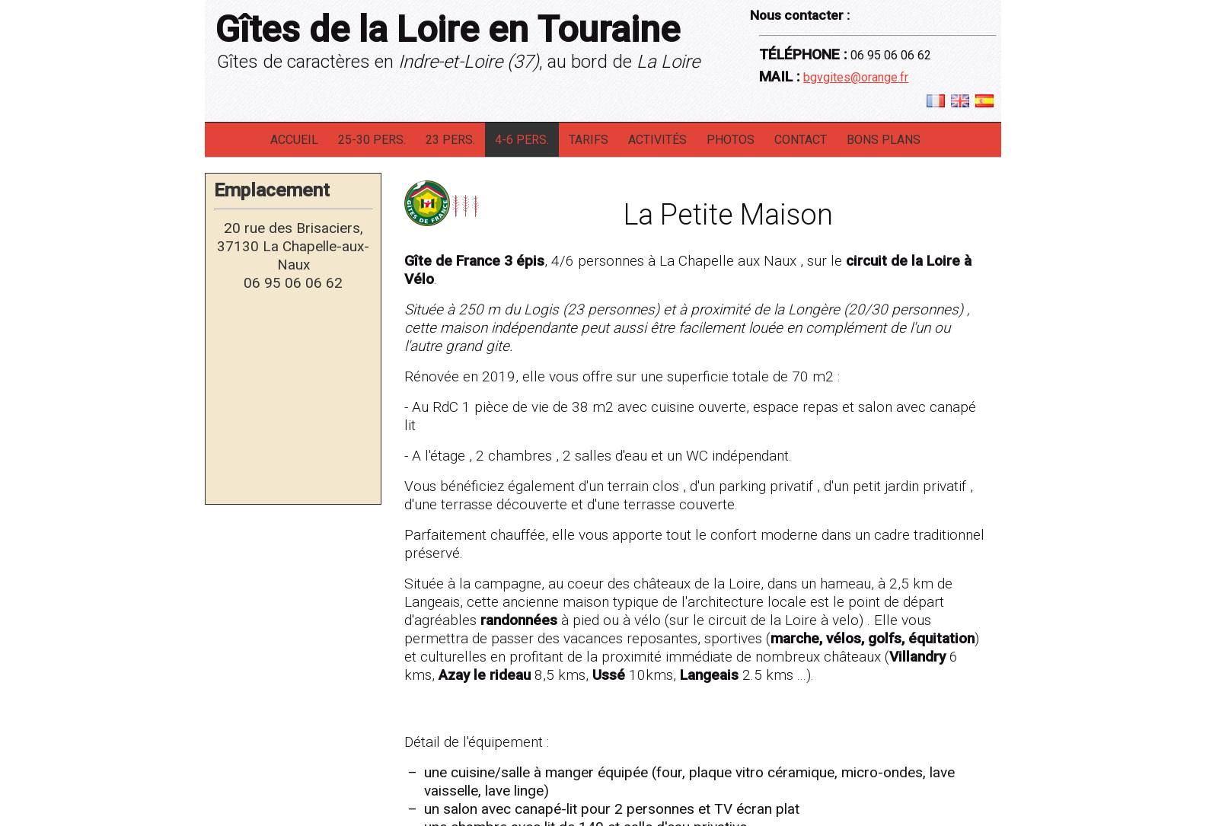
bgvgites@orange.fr (855, 77)
